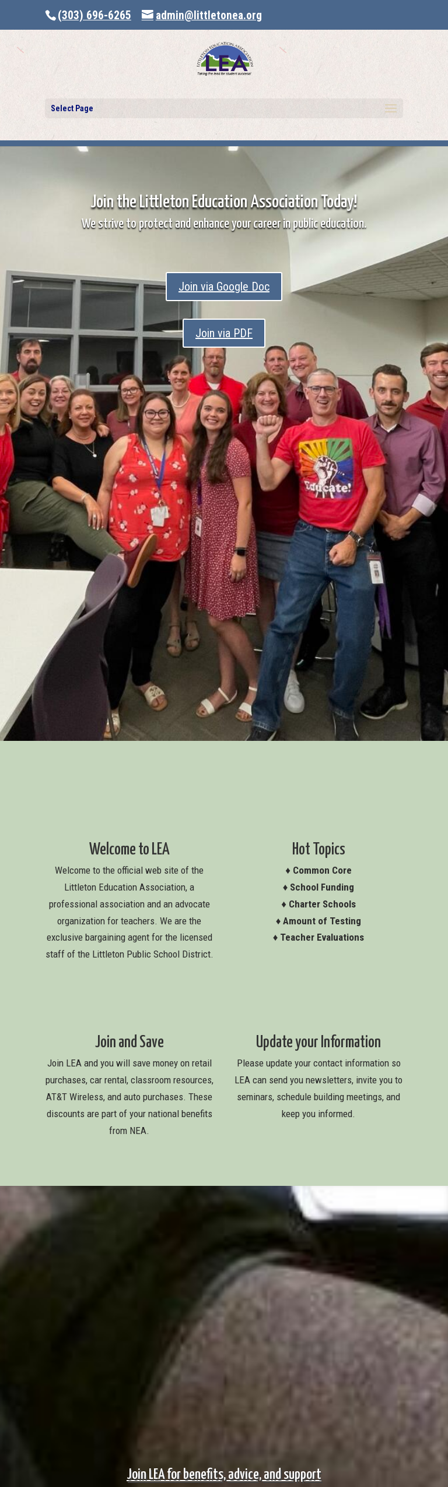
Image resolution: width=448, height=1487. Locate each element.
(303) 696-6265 (94, 15)
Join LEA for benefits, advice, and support (224, 1475)
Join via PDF (224, 333)
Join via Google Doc (224, 287)
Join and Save (129, 1043)
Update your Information (318, 1043)
